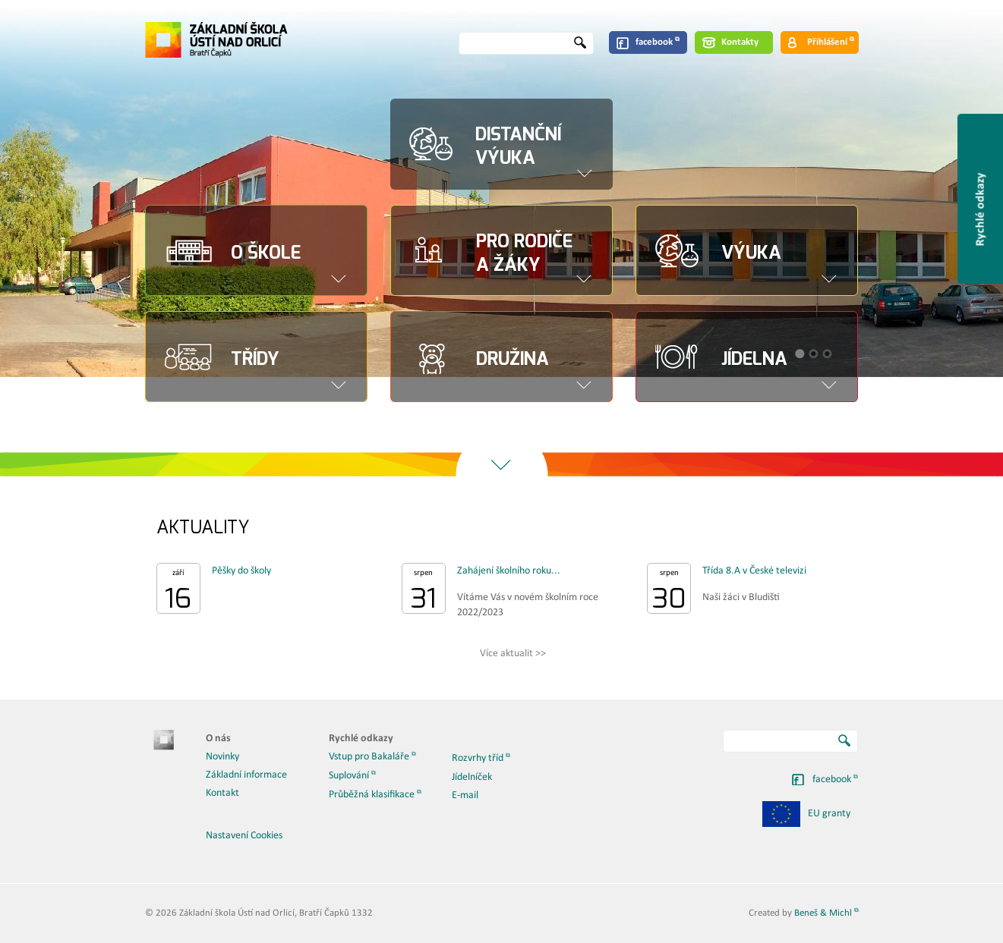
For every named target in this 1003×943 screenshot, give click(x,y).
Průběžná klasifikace (372, 794)
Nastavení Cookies (244, 835)
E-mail (465, 795)
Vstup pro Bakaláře (369, 756)
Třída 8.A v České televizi (754, 571)
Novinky (222, 756)
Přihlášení (827, 42)
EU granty (806, 813)
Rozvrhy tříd (477, 758)
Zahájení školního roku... (508, 571)
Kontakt (222, 793)
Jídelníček (472, 777)
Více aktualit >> (513, 653)
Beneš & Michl (823, 913)
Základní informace (246, 775)
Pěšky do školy (241, 571)
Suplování (349, 775)
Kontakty (740, 42)
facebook (654, 42)
